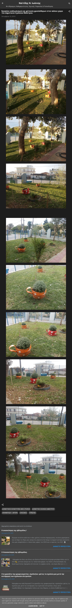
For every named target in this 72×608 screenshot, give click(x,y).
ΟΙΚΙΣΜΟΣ (23, 513)
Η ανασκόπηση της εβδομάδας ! (14, 530)
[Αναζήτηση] (69, 4)
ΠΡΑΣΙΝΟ (32, 513)
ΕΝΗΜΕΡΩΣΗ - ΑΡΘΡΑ (9, 513)
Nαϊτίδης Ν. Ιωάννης (29, 3)
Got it (42, 606)
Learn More (33, 606)
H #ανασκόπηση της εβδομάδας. (14, 552)
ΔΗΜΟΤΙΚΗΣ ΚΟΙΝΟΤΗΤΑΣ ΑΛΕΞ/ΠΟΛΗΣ (16, 509)
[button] (69, 11)
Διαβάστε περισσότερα (61, 546)
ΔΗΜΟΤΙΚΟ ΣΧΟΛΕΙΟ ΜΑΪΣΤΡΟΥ (43, 509)
